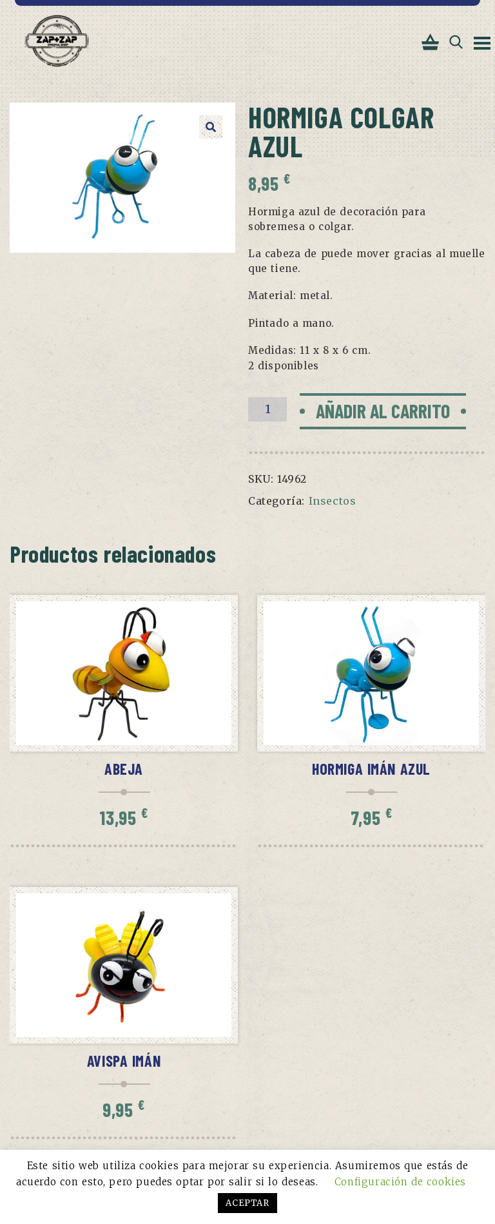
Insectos (332, 500)
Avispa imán (124, 1060)
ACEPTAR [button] (247, 1203)
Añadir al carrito (383, 410)
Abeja (123, 768)
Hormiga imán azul (371, 768)
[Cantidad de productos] (267, 409)
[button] (210, 127)
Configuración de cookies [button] (400, 1182)
